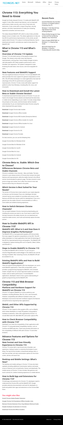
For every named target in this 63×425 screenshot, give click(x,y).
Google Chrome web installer (17, 109)
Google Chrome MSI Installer (17, 116)
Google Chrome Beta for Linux (10, 151)
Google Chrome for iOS (15, 130)
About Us (50, 3)
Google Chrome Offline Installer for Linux (20, 123)
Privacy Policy (57, 3)
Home (24, 2)
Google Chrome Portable (16, 134)
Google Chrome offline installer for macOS (21, 120)
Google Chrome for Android (17, 127)
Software (37, 2)
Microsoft (30, 2)
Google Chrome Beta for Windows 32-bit (13, 144)
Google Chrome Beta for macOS (11, 148)
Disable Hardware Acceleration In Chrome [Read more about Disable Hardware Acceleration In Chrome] (14, 407)
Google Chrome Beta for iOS (10, 158)
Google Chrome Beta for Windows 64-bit (13, 141)
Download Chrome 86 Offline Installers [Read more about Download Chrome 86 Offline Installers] (13, 409)
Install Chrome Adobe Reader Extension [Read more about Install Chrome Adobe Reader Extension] (13, 398)
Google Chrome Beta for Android (11, 155)
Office (44, 2)
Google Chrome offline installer (18, 113)
